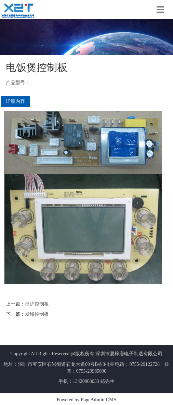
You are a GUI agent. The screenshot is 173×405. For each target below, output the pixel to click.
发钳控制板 (37, 314)
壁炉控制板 (37, 304)
